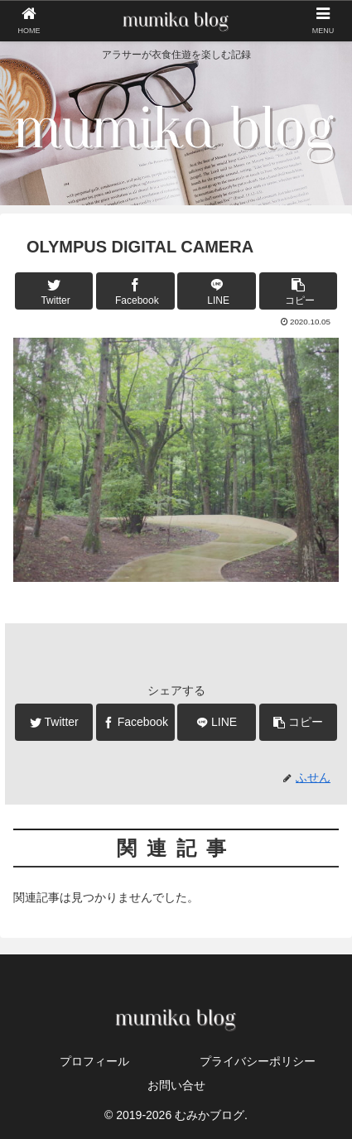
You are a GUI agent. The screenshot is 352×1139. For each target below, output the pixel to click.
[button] (298, 291)
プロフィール (94, 1061)
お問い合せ (176, 1085)
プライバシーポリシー (258, 1061)
